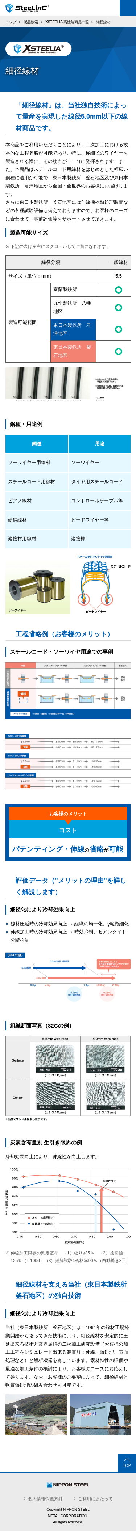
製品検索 (31, 22)
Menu (128, 8)
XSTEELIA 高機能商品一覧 (67, 22)
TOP (127, 1465)
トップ (10, 22)
